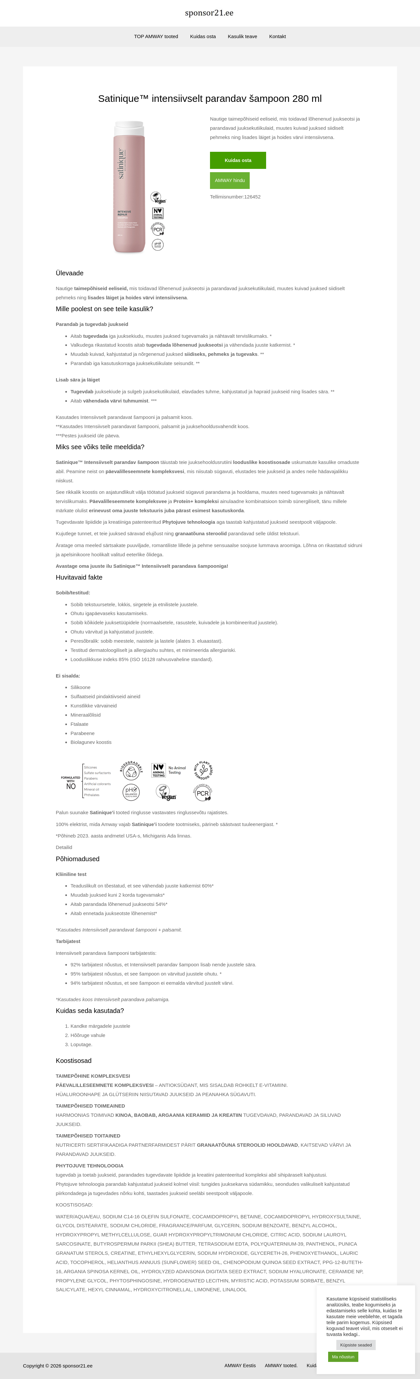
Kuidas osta (204, 36)
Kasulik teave (241, 36)
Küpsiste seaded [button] (356, 1345)
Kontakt (274, 36)
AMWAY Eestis (254, 1365)
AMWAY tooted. (293, 1365)
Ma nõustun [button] (343, 1356)
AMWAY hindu (230, 181)
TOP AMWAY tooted (159, 36)
